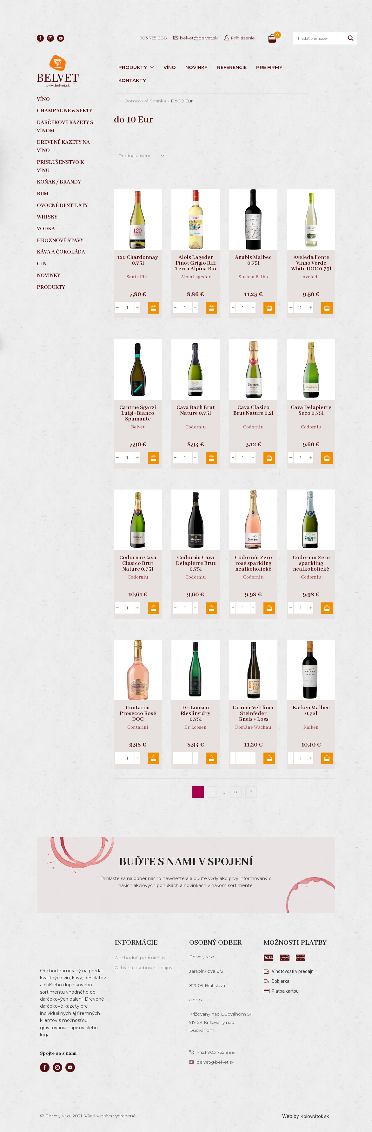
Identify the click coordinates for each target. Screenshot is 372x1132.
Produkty (51, 287)
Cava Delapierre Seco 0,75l (311, 410)
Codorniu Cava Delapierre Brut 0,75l (196, 563)
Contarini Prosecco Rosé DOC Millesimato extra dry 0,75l (138, 719)
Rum (43, 194)
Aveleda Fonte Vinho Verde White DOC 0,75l (311, 263)
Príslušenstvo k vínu (60, 166)
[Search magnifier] (350, 38)
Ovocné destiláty (62, 205)
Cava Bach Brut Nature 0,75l (195, 410)
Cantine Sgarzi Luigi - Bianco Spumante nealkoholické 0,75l (137, 419)
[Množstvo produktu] (127, 308)
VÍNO (169, 67)
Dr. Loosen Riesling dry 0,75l (195, 713)
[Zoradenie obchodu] (141, 155)
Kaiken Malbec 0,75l (311, 711)
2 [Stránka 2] (213, 792)
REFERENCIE (232, 67)
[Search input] (321, 38)
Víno (43, 99)
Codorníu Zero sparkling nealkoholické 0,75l (311, 566)
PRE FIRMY (269, 67)
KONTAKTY (132, 80)
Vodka (46, 229)
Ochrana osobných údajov (143, 967)
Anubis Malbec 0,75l (253, 260)
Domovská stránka (145, 101)
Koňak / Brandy (59, 182)
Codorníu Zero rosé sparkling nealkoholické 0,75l (253, 566)
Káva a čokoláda (61, 252)
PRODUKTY (136, 67)
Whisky (47, 217)
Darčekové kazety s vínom (65, 126)
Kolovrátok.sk (314, 1116)
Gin (42, 263)
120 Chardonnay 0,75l (137, 260)
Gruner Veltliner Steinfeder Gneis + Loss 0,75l (253, 716)
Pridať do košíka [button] (153, 308)
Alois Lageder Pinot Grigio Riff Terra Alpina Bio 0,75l (195, 266)
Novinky (48, 275)
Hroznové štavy (60, 240)
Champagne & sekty (64, 111)
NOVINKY (196, 67)
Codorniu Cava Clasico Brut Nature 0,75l (137, 563)
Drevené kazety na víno (63, 146)
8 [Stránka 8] (236, 792)
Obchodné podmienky (140, 958)
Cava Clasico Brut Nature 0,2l (253, 410)
